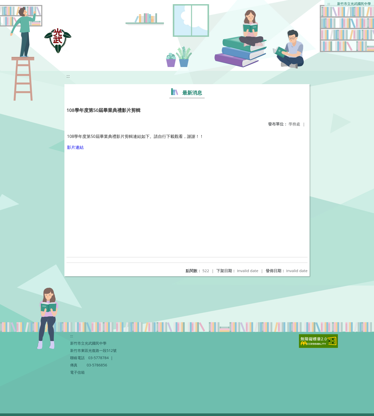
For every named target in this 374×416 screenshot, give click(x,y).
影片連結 (75, 147)
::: (329, 3)
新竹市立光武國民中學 (354, 3)
